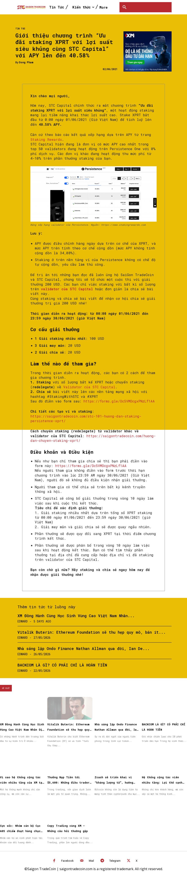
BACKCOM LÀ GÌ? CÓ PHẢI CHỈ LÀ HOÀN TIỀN (62, 665)
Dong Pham (26, 62)
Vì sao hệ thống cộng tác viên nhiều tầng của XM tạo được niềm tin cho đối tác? (22, 782)
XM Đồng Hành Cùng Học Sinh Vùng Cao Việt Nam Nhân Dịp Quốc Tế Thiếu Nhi (22, 729)
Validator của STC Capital (89, 387)
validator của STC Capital (67, 289)
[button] (124, 7)
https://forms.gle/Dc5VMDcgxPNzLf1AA (119, 401)
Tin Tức (20, 29)
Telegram (115, 860)
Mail (91, 860)
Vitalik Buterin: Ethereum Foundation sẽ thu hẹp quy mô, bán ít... (92, 632)
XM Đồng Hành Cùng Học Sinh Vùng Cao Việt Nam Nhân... (76, 615)
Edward (23, 621)
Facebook (67, 860)
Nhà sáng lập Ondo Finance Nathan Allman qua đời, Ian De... (84, 648)
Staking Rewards (46, 139)
